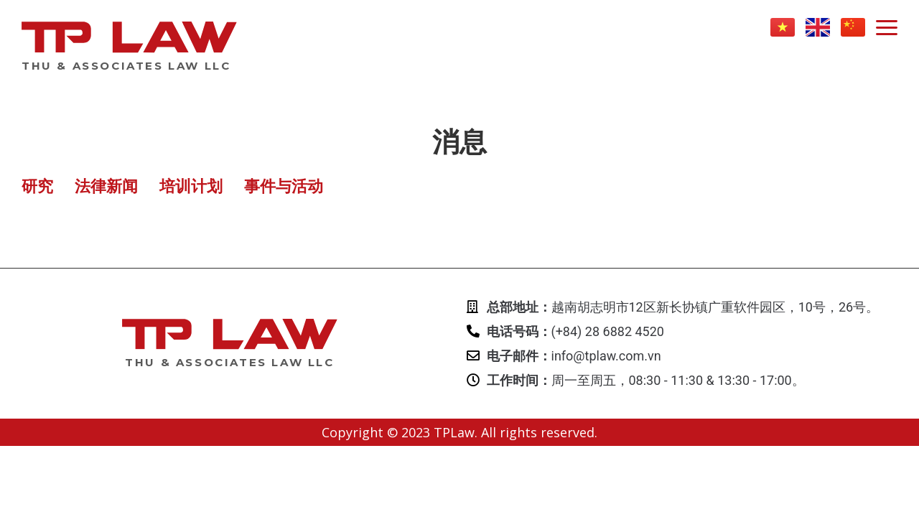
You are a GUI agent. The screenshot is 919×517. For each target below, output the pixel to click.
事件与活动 (283, 186)
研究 (37, 186)
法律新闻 (106, 186)
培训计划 (191, 186)
